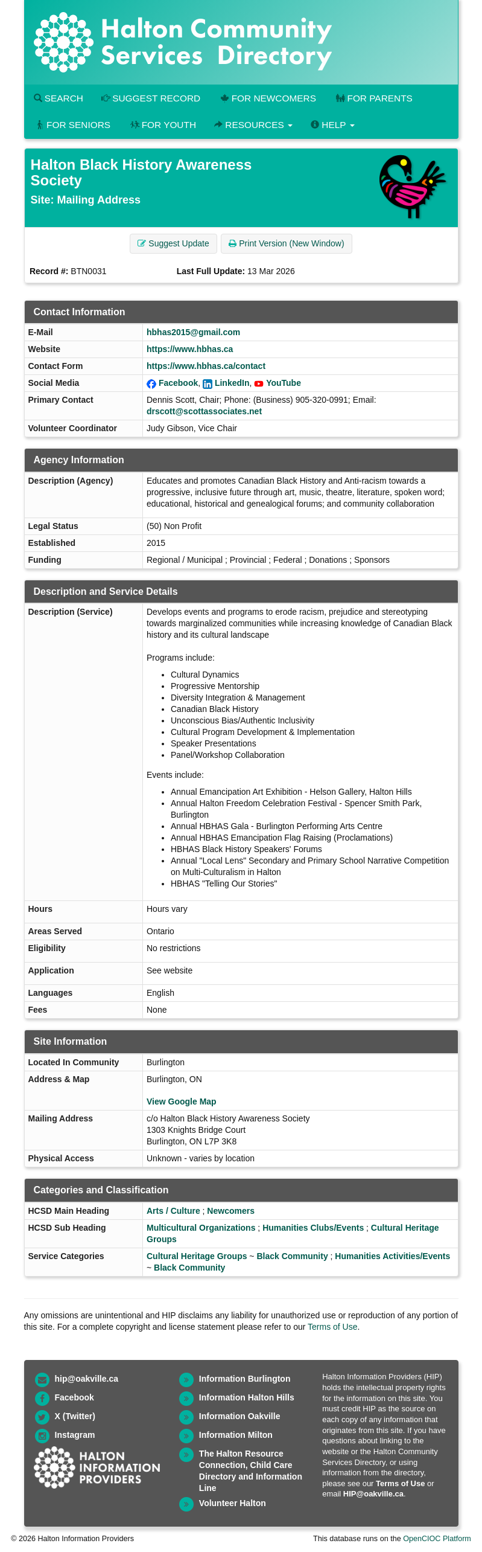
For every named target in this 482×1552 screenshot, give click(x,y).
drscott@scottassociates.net (204, 411)
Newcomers (231, 1211)
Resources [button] (253, 125)
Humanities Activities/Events (392, 1256)
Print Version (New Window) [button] (286, 243)
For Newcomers (267, 98)
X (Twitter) (75, 1416)
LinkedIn (232, 383)
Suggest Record (150, 98)
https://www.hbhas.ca (190, 349)
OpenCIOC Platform (437, 1538)
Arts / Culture (173, 1211)
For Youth (162, 125)
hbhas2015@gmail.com (193, 332)
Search (58, 98)
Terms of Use (332, 1327)
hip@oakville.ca (86, 1379)
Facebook (178, 383)
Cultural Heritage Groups (197, 1256)
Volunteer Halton (232, 1503)
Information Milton (236, 1435)
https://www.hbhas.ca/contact (206, 366)
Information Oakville (240, 1416)
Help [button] (332, 125)
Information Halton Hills (246, 1397)
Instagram (75, 1435)
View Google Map (182, 1101)
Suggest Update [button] (173, 243)
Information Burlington (245, 1379)
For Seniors (72, 125)
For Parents (373, 98)
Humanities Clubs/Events (313, 1228)
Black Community (292, 1256)
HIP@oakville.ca (373, 1493)
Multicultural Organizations (201, 1228)
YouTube (283, 383)
